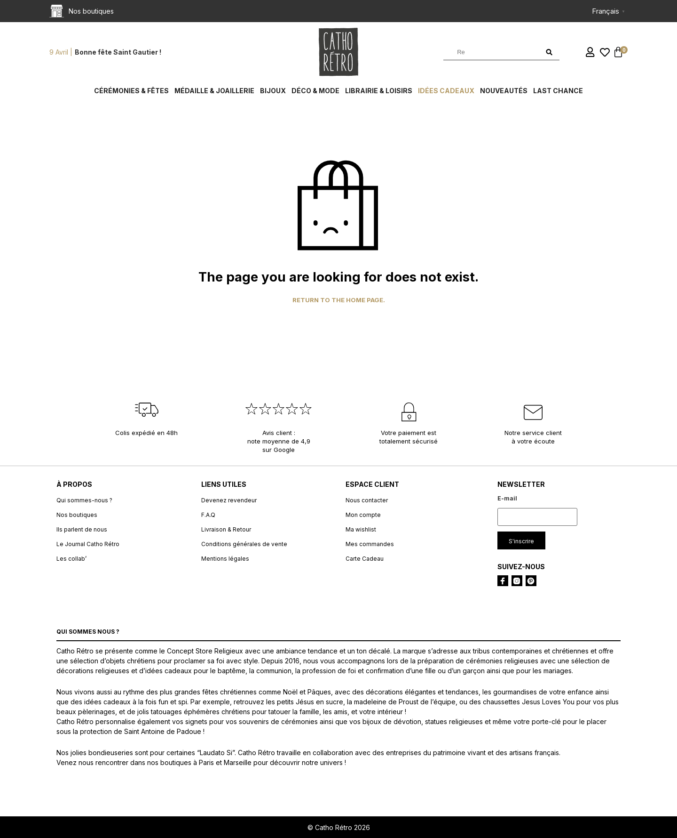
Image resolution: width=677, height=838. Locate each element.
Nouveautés (503, 91)
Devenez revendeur (229, 500)
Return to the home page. (338, 300)
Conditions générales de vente (244, 544)
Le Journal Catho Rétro (87, 544)
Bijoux (273, 91)
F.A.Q (208, 514)
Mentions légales (225, 558)
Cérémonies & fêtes (131, 91)
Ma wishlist (361, 529)
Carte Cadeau (365, 558)
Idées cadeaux (446, 91)
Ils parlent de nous (81, 529)
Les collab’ (71, 558)
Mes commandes (370, 544)
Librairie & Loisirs (378, 91)
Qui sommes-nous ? (84, 500)
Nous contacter (367, 500)
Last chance (558, 91)
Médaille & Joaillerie (214, 91)
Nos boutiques (76, 514)
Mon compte (363, 514)
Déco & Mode (315, 91)
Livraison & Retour (226, 529)
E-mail (507, 498)
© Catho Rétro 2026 (338, 827)
